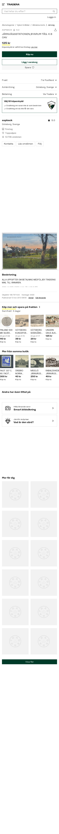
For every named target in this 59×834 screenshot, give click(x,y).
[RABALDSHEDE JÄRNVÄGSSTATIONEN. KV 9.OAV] (52, 361)
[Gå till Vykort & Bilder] (23, 25)
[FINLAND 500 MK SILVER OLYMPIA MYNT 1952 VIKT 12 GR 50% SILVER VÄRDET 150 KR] (6, 321)
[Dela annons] (55, 30)
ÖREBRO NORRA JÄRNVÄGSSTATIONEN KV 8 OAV (22, 372)
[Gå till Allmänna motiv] (38, 25)
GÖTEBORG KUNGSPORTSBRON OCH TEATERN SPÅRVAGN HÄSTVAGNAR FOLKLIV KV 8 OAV (22, 331)
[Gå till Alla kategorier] (8, 25)
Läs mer (34, 47)
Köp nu (29, 54)
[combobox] (29, 11)
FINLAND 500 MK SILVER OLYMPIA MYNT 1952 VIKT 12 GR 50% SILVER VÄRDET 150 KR (6, 331)
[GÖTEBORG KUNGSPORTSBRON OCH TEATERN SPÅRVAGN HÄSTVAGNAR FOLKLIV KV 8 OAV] (22, 321)
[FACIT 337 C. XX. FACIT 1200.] (6, 361)
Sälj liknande (40, 298)
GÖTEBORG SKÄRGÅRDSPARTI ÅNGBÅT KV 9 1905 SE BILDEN (37, 331)
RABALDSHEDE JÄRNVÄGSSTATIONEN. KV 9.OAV (52, 372)
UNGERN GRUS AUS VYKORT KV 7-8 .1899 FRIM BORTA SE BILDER (51, 331)
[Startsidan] (13, 4)
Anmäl (30, 298)
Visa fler (29, 662)
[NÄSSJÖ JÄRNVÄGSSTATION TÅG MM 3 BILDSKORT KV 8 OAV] (37, 361)
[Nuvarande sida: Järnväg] (51, 25)
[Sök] (54, 11)
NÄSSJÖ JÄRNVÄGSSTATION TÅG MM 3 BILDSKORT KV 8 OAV (37, 372)
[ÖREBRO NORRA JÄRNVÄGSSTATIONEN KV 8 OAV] (22, 361)
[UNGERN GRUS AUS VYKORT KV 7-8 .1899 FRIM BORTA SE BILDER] (52, 321)
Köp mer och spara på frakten (21, 307)
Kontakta (8, 144)
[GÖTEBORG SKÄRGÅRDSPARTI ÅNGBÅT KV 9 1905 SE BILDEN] (37, 321)
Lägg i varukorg (29, 62)
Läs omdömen (25, 144)
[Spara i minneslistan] (29, 67)
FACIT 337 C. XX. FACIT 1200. (6, 372)
